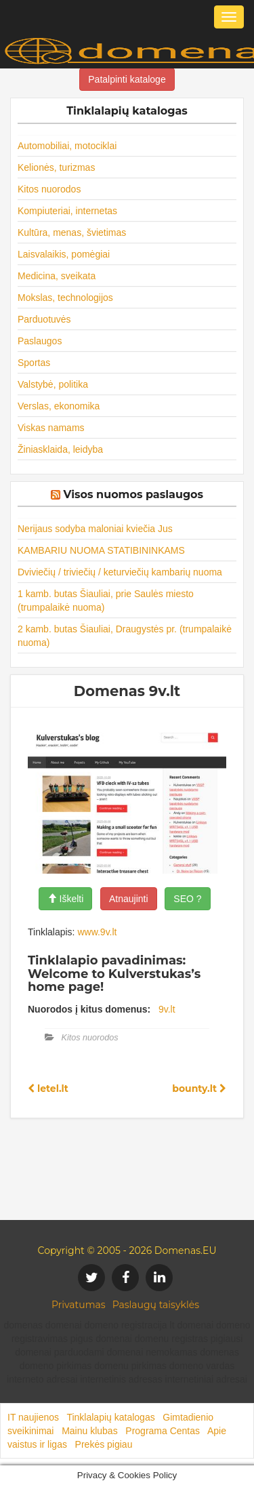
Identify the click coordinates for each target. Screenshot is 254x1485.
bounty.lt (199, 1088)
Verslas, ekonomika (59, 406)
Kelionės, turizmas (56, 167)
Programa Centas (162, 1430)
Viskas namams (51, 427)
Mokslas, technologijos (65, 297)
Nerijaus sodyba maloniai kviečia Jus (95, 528)
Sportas (34, 362)
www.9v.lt (97, 932)
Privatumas (78, 1305)
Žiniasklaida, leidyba (60, 449)
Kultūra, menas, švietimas (72, 232)
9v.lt (166, 1009)
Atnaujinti (128, 898)
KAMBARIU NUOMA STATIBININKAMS (101, 550)
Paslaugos (40, 340)
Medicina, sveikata (57, 275)
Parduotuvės (44, 319)
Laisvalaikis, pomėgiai (64, 254)
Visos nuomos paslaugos (133, 494)
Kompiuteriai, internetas (67, 210)
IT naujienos (33, 1417)
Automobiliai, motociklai (67, 145)
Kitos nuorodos (49, 189)
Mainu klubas (90, 1430)
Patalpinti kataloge (126, 79)
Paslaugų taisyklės (155, 1305)
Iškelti (65, 898)
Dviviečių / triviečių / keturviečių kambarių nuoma (120, 572)
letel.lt (48, 1088)
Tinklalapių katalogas (110, 1417)
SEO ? (187, 898)
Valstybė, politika (53, 384)
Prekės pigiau (104, 1444)
